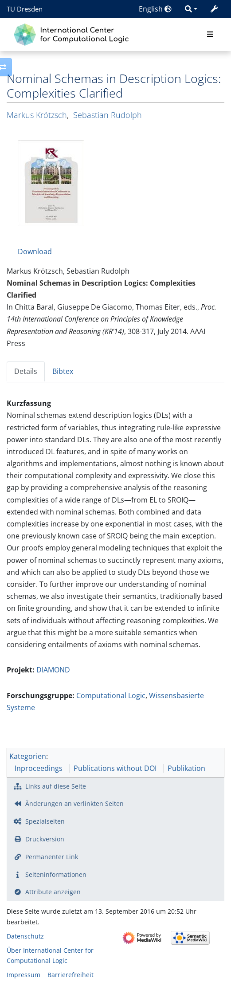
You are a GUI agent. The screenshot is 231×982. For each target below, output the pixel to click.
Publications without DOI (115, 768)
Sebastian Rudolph (107, 115)
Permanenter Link (51, 856)
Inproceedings (39, 768)
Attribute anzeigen (53, 892)
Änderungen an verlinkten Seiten (74, 803)
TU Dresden (25, 8)
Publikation (186, 768)
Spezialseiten (45, 821)
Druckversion (44, 839)
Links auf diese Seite (55, 786)
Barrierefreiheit (70, 974)
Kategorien (27, 756)
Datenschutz (25, 936)
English (155, 9)
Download (35, 251)
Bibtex (62, 371)
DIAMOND (53, 670)
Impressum (23, 974)
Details (25, 371)
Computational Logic (110, 695)
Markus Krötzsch (37, 115)
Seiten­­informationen (55, 874)
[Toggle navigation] (210, 34)
